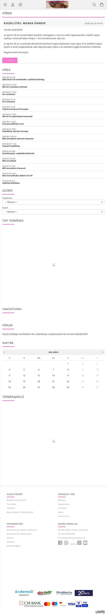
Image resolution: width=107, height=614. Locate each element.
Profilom (62, 508)
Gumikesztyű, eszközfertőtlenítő (18, 153)
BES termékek (9, 161)
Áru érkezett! (8, 94)
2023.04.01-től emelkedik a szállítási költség (23, 79)
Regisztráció (64, 504)
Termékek (12, 504)
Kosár (61, 512)
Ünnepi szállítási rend (13, 124)
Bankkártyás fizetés (16, 500)
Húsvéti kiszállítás (11, 146)
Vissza (11, 60)
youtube (85, 543)
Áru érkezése (8, 102)
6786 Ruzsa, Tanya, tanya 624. (74, 530)
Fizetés (10, 538)
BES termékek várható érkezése (18, 139)
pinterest (79, 543)
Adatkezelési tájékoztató (19, 534)
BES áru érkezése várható (14, 87)
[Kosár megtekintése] (102, 4)
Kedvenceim (64, 516)
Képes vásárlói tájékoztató (20, 512)
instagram (66, 543)
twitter (73, 544)
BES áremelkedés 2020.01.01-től (17, 176)
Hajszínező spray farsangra (15, 109)
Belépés (62, 500)
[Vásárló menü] (20, 4)
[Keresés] (94, 4)
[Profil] (13, 4)
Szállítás (11, 508)
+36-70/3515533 (68, 534)
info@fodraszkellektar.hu (73, 538)
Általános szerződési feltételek (22, 530)
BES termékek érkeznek (14, 168)
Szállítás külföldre (11, 183)
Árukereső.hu (24, 595)
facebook (60, 543)
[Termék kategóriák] (5, 4)
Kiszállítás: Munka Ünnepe (15, 131)
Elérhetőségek (14, 546)
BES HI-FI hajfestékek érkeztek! (17, 116)
